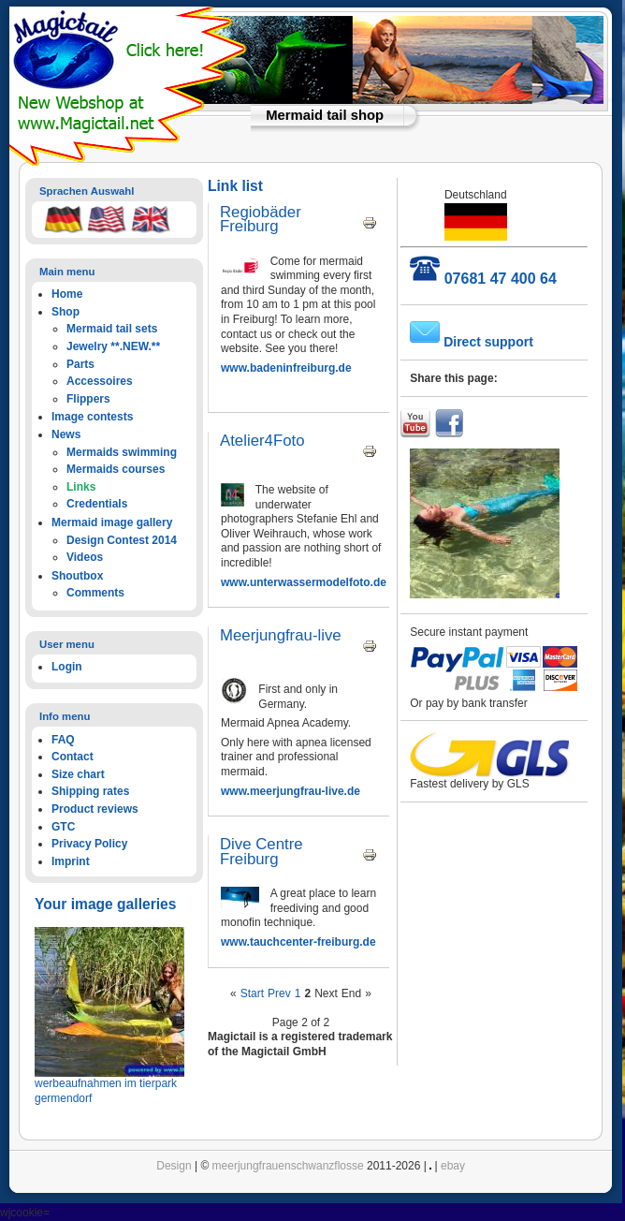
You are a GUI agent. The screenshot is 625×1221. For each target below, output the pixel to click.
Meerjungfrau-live (281, 635)
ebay (453, 1165)
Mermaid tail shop (325, 115)
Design (173, 1165)
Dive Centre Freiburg (261, 851)
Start (252, 993)
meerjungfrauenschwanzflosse (288, 1165)
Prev (279, 993)
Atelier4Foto (262, 440)
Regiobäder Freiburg (260, 219)
